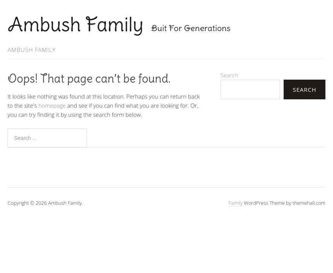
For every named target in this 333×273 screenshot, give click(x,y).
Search (229, 75)
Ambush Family (76, 24)
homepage (52, 105)
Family (236, 202)
